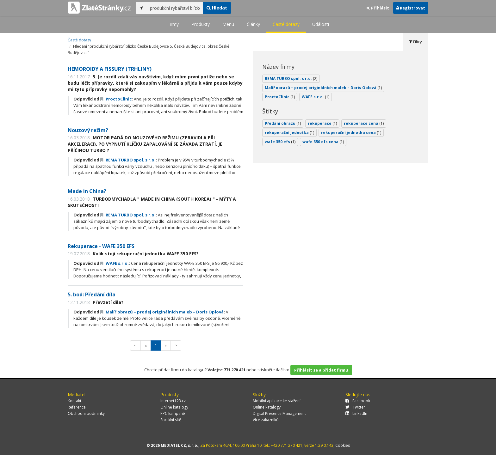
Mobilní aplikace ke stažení (277, 400)
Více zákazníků (265, 419)
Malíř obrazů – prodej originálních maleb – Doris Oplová (162, 312)
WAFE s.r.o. (114, 263)
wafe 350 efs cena (323, 141)
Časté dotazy (286, 24)
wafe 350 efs (280, 141)
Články (253, 24)
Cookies (342, 445)
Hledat (217, 8)
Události (320, 24)
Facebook (357, 400)
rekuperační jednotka (289, 132)
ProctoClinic (116, 99)
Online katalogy (174, 407)
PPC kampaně (172, 413)
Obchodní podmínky (86, 413)
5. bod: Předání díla (91, 294)
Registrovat (410, 8)
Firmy (173, 24)
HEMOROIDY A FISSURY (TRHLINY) (110, 68)
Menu (228, 24)
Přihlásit (378, 8)
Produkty (200, 24)
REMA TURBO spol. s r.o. (128, 160)
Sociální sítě (170, 419)
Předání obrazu (283, 123)
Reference (77, 407)
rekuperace (322, 123)
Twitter (355, 407)
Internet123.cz (173, 400)
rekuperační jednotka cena (351, 132)
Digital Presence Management (279, 413)
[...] (174, 8)
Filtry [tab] (415, 42)
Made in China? (87, 191)
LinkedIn (356, 413)
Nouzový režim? (88, 130)
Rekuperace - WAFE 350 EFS (101, 246)
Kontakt (74, 400)
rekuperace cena (364, 123)
